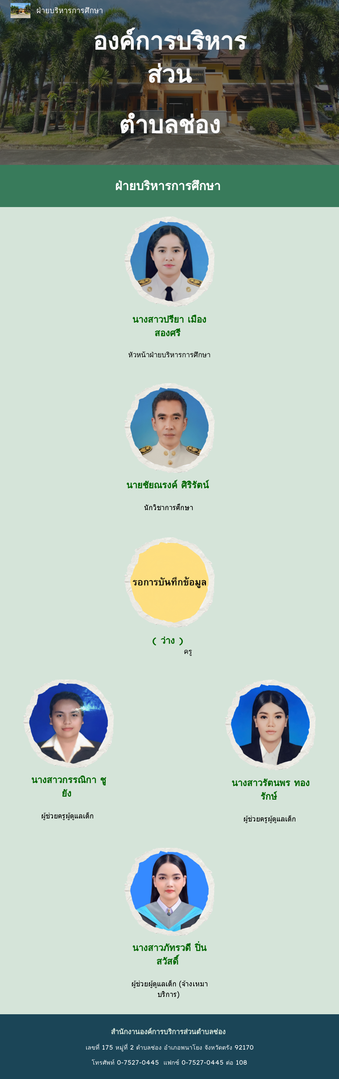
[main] (169, 82)
